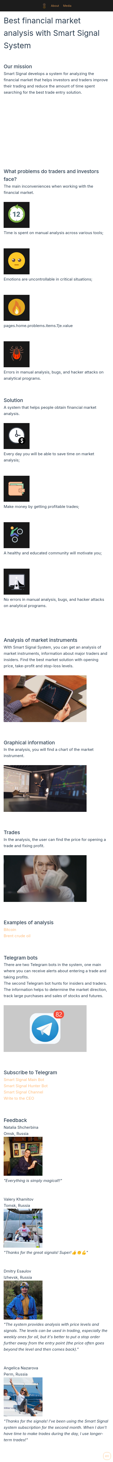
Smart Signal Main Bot (24, 1079)
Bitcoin (10, 929)
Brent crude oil (17, 935)
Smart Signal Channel (23, 1092)
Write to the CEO (19, 1098)
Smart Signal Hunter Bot (26, 1085)
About (55, 6)
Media (67, 6)
